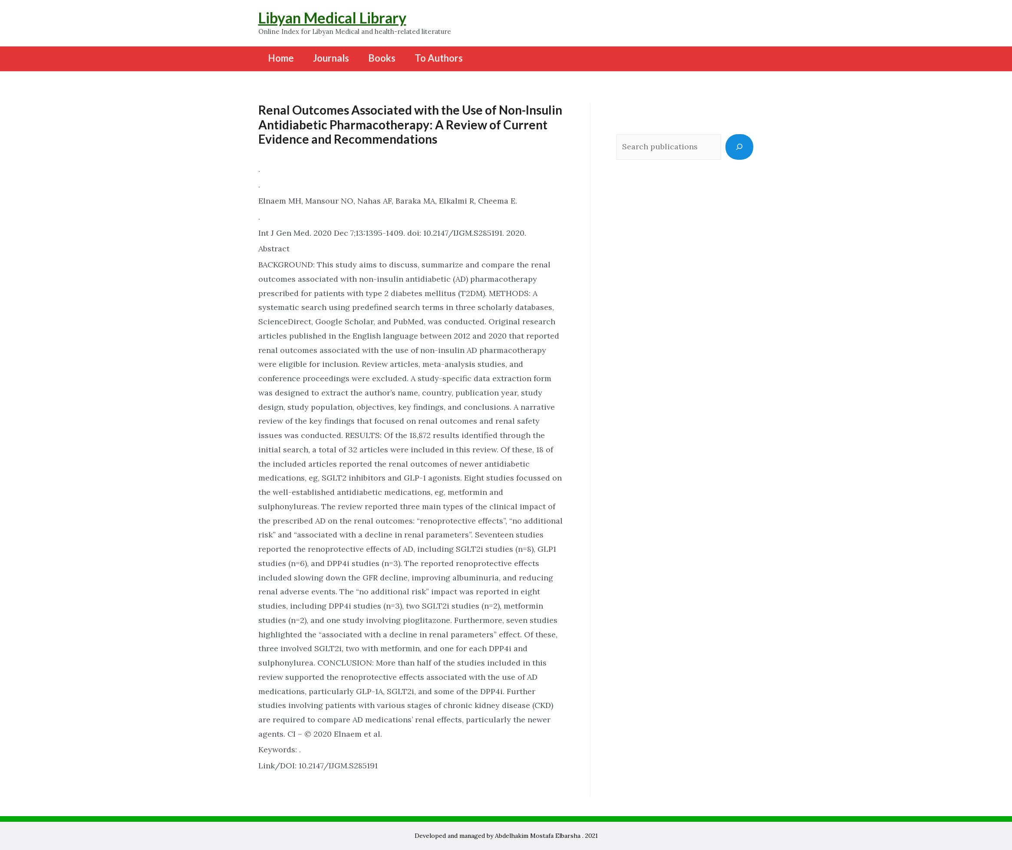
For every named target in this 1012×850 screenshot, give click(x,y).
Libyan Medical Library (332, 17)
